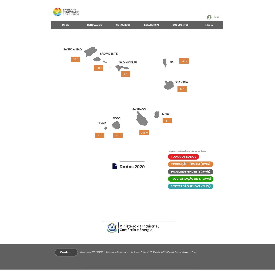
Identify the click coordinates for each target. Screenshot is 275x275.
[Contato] (66, 252)
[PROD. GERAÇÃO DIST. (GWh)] (190, 179)
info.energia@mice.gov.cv (117, 252)
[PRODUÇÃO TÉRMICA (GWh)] (190, 164)
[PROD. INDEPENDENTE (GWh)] (190, 171)
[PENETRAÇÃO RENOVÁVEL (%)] (190, 186)
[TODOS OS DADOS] (183, 157)
